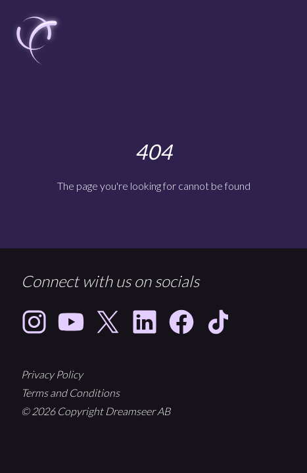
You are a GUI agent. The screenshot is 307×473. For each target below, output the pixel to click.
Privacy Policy (52, 374)
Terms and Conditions (70, 392)
